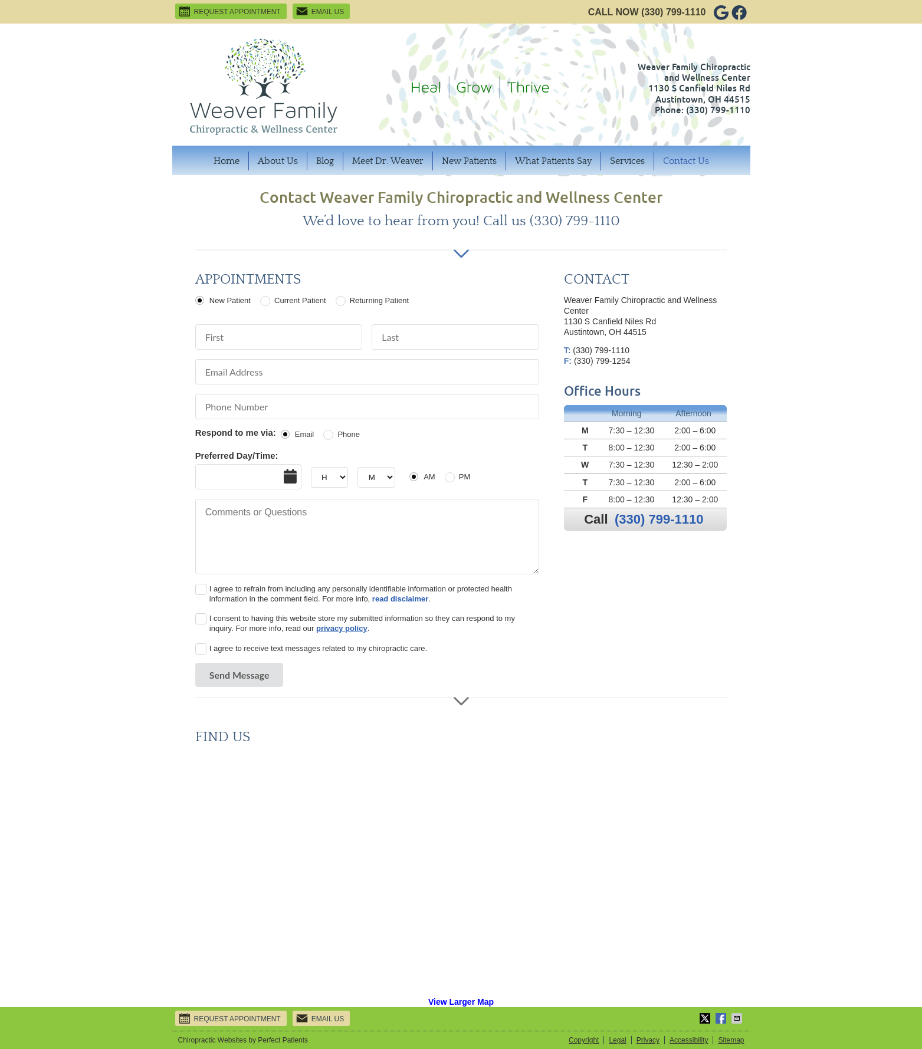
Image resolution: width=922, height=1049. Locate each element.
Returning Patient (379, 300)
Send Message (239, 674)
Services (627, 161)
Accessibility (689, 1040)
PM (465, 476)
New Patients (469, 161)
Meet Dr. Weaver (388, 161)
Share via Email (737, 1018)
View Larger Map (461, 1002)
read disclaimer (400, 598)
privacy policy (342, 628)
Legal (617, 1040)
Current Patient (300, 300)
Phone (348, 434)
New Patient (230, 300)
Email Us (320, 11)
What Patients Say (553, 161)
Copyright (584, 1040)
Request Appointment (229, 11)
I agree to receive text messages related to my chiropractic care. (318, 648)
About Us (278, 161)
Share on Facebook (722, 1018)
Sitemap (731, 1040)
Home (226, 161)
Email (304, 434)
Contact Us (686, 161)
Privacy (647, 1040)
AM (429, 476)
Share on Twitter (706, 1018)
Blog (325, 161)
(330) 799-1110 (673, 12)
